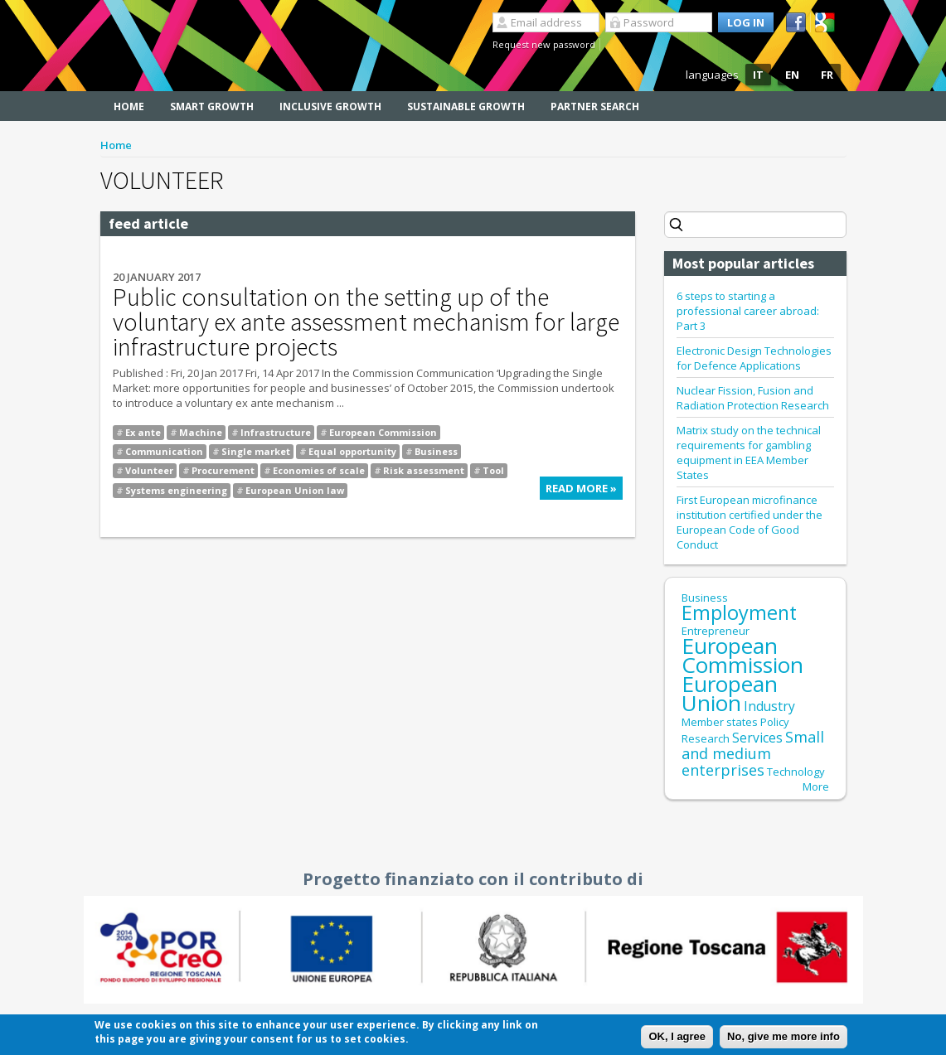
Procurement (223, 470)
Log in (745, 22)
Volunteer (149, 470)
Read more (584, 490)
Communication (164, 451)
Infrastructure (275, 432)
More (816, 786)
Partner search (595, 106)
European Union (730, 693)
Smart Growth (212, 106)
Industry (769, 706)
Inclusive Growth (330, 106)
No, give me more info (783, 1037)
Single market (255, 451)
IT (758, 74)
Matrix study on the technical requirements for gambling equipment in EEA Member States (749, 452)
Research (706, 738)
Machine (200, 432)
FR (827, 74)
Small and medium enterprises (753, 753)
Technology (796, 771)
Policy (774, 721)
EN (792, 74)
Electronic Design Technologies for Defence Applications (754, 358)
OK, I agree (677, 1037)
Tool (493, 470)
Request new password (543, 44)
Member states (720, 721)
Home (129, 106)
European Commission (383, 432)
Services (757, 737)
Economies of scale (319, 470)
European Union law (294, 490)
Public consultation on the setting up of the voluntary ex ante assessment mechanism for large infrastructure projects (366, 321)
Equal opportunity (352, 451)
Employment (739, 612)
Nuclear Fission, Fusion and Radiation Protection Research (753, 398)
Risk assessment (423, 470)
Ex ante (143, 432)
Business (436, 451)
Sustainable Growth (466, 106)
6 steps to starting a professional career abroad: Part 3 (748, 310)
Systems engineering (176, 490)
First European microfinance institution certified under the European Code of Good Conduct (749, 522)
